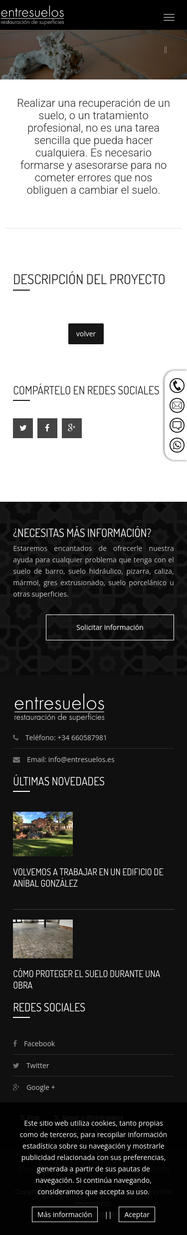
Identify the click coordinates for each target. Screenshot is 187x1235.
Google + (34, 1087)
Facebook (34, 1043)
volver (86, 333)
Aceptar (136, 1214)
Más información (64, 1214)
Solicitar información (110, 627)
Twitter (31, 1065)
